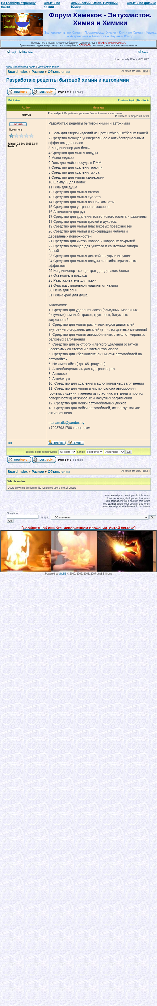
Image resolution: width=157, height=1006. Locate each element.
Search (144, 52)
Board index (18, 72)
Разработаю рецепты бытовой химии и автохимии (67, 80)
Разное (38, 72)
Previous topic (126, 100)
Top (10, 442)
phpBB (62, 573)
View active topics (48, 66)
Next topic (143, 100)
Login (12, 52)
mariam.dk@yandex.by (66, 423)
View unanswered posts (20, 66)
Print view (14, 100)
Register (27, 52)
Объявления (59, 72)
